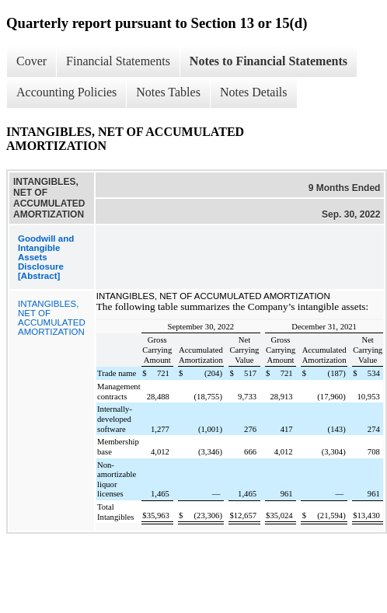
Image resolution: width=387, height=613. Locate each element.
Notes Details (254, 92)
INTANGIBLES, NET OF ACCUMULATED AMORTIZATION (51, 317)
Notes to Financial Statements (268, 61)
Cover (31, 61)
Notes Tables (168, 92)
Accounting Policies (66, 92)
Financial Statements (118, 61)
